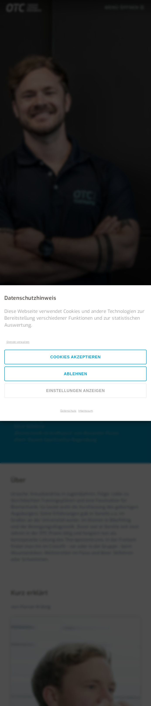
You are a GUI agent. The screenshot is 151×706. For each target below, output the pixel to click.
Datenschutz (68, 411)
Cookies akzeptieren (75, 357)
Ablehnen (75, 374)
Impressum (85, 411)
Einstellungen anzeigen (75, 391)
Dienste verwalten (18, 342)
